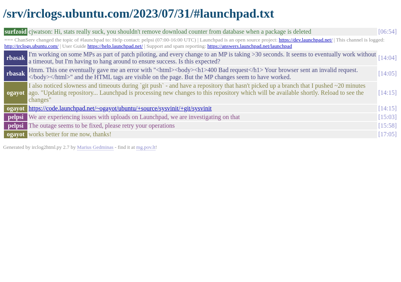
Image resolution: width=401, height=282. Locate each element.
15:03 (387, 117)
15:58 (387, 125)
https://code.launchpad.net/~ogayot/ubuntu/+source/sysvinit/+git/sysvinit (120, 108)
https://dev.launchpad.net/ (305, 40)
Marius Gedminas (95, 147)
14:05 (387, 73)
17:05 (387, 134)
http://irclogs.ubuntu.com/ (31, 46)
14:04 (387, 57)
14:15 (387, 92)
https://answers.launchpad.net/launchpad (249, 46)
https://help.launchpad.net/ (115, 46)
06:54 (387, 31)
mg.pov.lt (145, 147)
